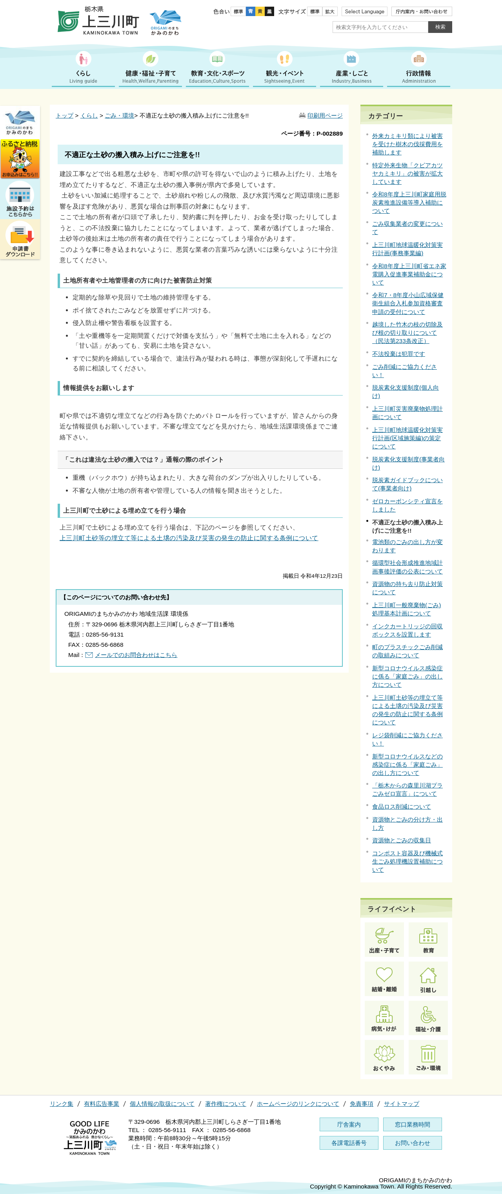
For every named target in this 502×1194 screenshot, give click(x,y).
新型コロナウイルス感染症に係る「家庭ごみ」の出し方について (407, 676)
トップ (64, 115)
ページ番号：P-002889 (312, 133)
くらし (89, 115)
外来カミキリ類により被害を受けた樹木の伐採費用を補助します (407, 144)
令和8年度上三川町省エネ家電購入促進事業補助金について (409, 274)
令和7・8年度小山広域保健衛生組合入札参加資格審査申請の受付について (408, 303)
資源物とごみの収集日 (401, 840)
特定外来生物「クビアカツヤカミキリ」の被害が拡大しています (407, 173)
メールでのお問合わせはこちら (136, 654)
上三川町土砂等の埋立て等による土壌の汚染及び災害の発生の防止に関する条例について (189, 537)
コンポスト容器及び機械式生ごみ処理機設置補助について (407, 861)
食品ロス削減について (401, 806)
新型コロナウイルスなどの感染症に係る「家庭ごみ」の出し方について (407, 764)
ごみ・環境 (119, 115)
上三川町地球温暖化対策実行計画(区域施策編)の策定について (407, 438)
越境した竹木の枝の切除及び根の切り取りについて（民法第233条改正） (407, 332)
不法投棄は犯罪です (398, 353)
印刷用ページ (325, 115)
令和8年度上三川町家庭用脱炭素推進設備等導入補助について (409, 202)
